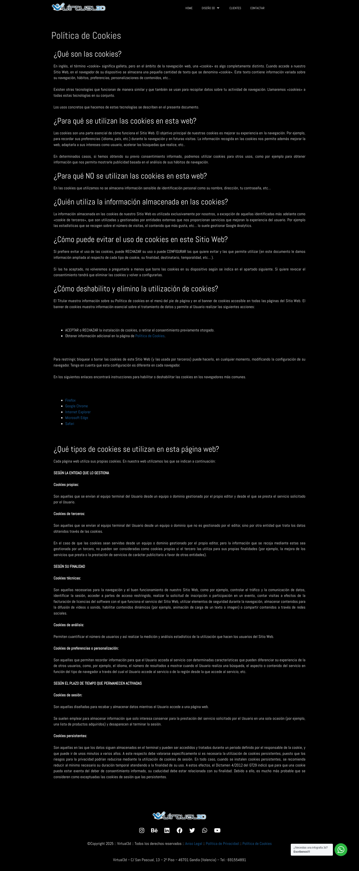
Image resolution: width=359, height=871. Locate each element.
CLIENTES (235, 8)
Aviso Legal (193, 843)
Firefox (70, 400)
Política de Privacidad (222, 843)
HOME (189, 8)
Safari (69, 423)
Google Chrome (76, 405)
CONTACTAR (257, 8)
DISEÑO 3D (211, 8)
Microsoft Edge (76, 417)
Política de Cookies (150, 335)
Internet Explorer (78, 411)
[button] (349, 864)
